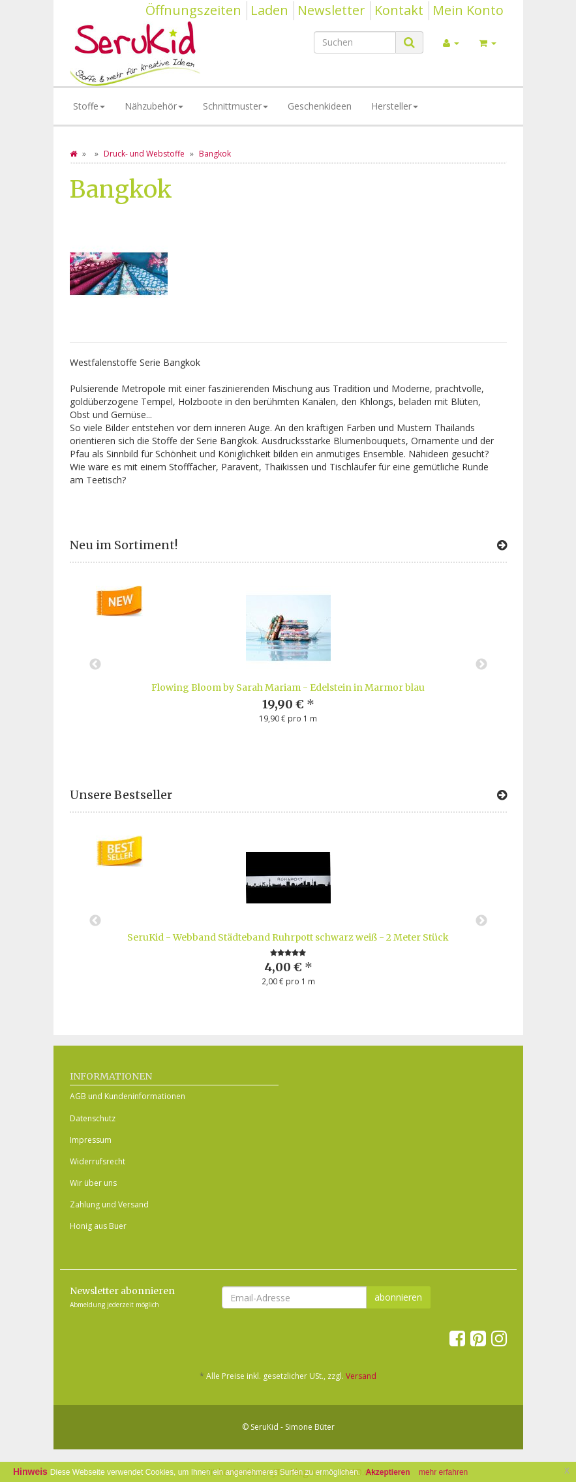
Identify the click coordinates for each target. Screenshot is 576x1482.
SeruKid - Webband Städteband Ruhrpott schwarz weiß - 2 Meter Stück (288, 937)
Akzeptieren (388, 1472)
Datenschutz (92, 1118)
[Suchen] (355, 42)
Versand (361, 1376)
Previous (95, 664)
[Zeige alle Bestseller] (502, 795)
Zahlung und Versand (109, 1204)
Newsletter (331, 10)
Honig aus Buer (98, 1226)
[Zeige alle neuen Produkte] (502, 545)
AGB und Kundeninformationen (127, 1096)
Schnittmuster (235, 106)
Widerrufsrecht (97, 1161)
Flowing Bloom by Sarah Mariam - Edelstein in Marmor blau (288, 687)
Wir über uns (93, 1182)
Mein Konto (468, 10)
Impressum (91, 1139)
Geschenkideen (320, 106)
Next (481, 664)
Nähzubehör (154, 106)
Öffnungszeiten (193, 10)
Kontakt (398, 10)
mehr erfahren (443, 1472)
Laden (269, 10)
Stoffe (89, 106)
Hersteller (394, 106)
